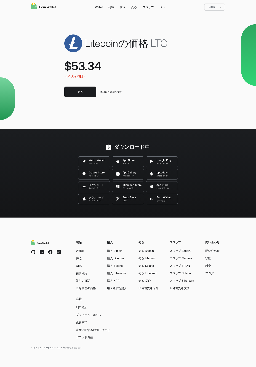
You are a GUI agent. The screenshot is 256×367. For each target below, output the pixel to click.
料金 (208, 265)
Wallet (99, 7)
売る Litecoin (146, 258)
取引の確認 (83, 280)
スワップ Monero (181, 258)
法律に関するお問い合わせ (93, 330)
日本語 (214, 7)
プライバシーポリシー (90, 315)
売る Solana (146, 265)
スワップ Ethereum (182, 280)
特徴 (111, 7)
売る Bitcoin (146, 251)
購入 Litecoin (115, 258)
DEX (163, 7)
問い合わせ (212, 251)
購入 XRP (113, 280)
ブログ (209, 273)
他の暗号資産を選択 (111, 92)
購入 (123, 7)
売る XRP (144, 280)
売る (134, 7)
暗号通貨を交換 (180, 288)
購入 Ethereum (116, 273)
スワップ (148, 7)
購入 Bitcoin (114, 251)
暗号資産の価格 (86, 288)
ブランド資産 (84, 337)
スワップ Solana (180, 273)
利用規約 (81, 307)
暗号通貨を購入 (117, 288)
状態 (208, 258)
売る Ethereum (147, 273)
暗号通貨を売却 (148, 288)
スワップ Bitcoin (180, 251)
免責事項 (81, 322)
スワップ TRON (180, 265)
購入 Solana (115, 265)
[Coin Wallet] (43, 6)
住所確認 (81, 273)
